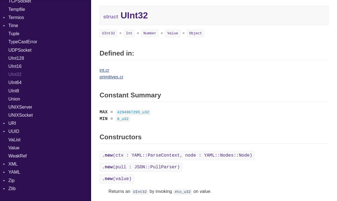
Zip (11, 180)
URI (12, 123)
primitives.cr (111, 77)
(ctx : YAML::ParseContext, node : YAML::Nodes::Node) (177, 155)
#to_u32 (183, 192)
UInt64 (15, 82)
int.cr (104, 70)
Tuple (13, 33)
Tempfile (16, 9)
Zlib (12, 188)
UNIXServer (20, 107)
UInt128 (16, 58)
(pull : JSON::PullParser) (141, 167)
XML (13, 164)
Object (195, 33)
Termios (16, 17)
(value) (117, 178)
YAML (14, 172)
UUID (13, 131)
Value (14, 147)
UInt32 (15, 74)
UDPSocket (20, 50)
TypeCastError (22, 41)
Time (13, 25)
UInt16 (15, 66)
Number (149, 33)
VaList (14, 139)
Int (129, 33)
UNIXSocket (20, 115)
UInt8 (13, 90)
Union (14, 99)
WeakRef (17, 156)
